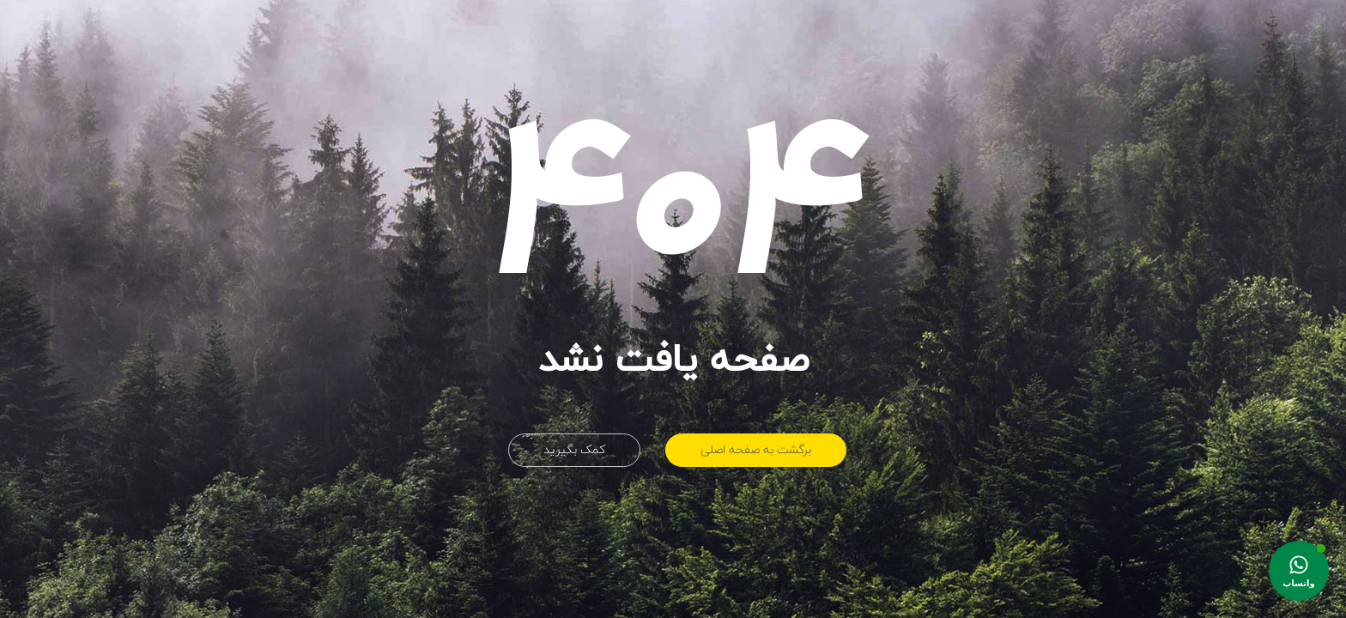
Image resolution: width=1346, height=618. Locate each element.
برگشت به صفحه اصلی (755, 450)
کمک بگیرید (574, 450)
